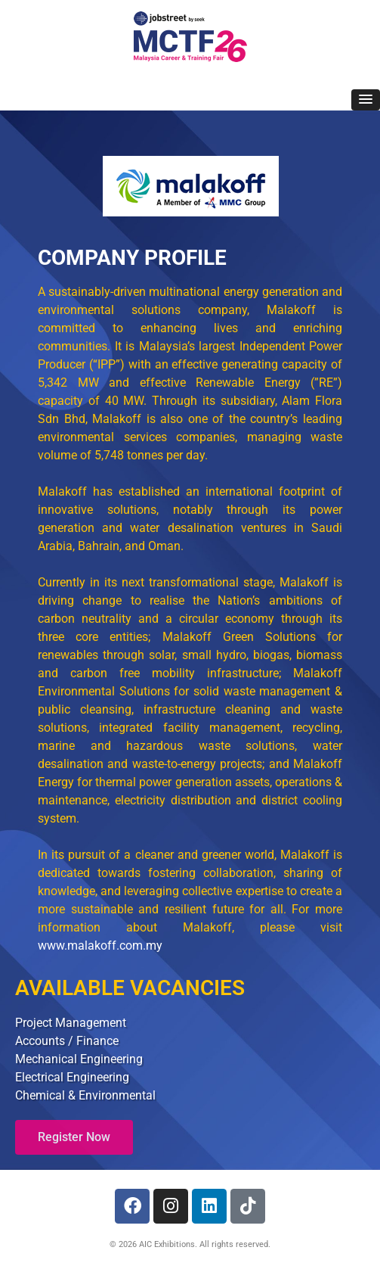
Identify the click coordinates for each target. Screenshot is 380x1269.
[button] (365, 99)
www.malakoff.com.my (100, 945)
